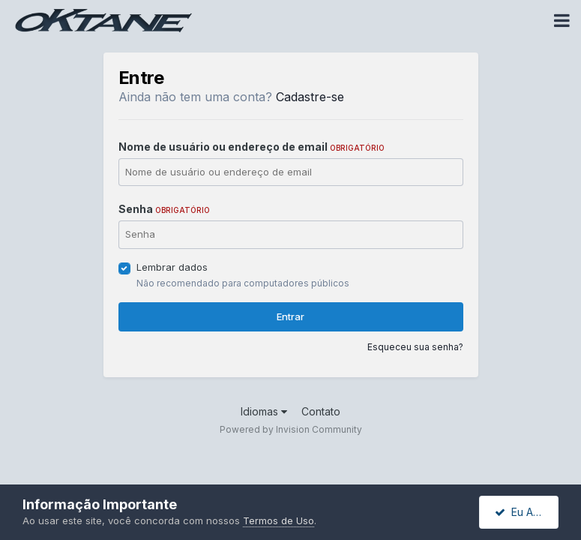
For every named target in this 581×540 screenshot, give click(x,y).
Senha (164, 208)
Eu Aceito (526, 512)
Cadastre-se (310, 96)
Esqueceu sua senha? (415, 346)
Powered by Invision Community (291, 429)
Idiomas (264, 411)
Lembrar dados (172, 267)
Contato (320, 411)
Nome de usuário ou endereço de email (251, 146)
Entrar (290, 316)
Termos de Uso (278, 520)
